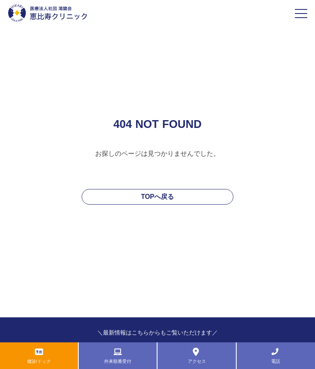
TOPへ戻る (157, 196)
